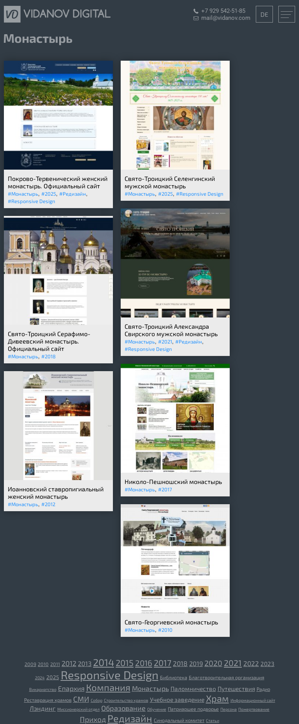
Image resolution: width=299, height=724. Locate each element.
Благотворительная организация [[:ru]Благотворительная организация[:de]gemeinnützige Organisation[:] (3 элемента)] (226, 677)
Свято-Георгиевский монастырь (171, 622)
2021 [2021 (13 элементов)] (233, 663)
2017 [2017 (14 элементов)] (162, 662)
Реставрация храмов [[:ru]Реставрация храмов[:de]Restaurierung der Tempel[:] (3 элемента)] (48, 700)
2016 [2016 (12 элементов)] (143, 663)
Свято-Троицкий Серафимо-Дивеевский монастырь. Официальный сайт (49, 341)
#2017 (165, 489)
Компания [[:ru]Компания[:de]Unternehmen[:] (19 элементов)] (108, 687)
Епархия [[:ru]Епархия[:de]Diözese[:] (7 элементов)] (71, 688)
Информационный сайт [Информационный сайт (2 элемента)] (252, 700)
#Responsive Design (31, 201)
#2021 (165, 341)
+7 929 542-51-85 (223, 10)
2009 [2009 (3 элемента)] (30, 664)
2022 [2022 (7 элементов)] (251, 663)
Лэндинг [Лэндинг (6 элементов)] (43, 708)
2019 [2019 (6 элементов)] (196, 663)
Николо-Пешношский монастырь (173, 481)
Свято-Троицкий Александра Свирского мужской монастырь (171, 330)
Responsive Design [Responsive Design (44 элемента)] (109, 675)
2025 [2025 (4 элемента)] (52, 677)
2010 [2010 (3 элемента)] (43, 664)
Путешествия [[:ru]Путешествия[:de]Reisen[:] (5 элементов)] (236, 688)
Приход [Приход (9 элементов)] (93, 719)
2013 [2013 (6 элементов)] (84, 663)
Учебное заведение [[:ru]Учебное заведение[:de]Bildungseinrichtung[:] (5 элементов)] (177, 699)
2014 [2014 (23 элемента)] (103, 662)
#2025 (48, 194)
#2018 (48, 356)
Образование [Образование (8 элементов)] (123, 708)
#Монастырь (23, 194)
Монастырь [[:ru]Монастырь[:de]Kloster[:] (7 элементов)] (150, 688)
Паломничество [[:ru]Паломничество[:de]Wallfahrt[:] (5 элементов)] (193, 688)
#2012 (48, 504)
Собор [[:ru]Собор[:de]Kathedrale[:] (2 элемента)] (96, 700)
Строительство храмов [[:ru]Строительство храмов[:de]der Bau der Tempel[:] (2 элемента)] (126, 700)
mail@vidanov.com (225, 17)
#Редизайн (72, 194)
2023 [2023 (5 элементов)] (267, 663)
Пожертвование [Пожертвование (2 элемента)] (253, 709)
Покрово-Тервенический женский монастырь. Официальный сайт (57, 182)
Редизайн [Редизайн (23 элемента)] (129, 718)
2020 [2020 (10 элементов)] (213, 663)
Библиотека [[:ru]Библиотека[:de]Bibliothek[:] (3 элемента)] (173, 677)
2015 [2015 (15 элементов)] (125, 662)
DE (264, 14)
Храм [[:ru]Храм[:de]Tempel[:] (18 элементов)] (217, 698)
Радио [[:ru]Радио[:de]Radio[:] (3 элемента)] (263, 689)
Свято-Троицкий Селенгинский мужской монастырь (170, 182)
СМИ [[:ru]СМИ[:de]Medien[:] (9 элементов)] (81, 698)
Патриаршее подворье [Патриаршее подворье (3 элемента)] (193, 709)
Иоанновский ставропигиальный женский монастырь (56, 492)
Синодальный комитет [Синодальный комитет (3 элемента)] (179, 720)
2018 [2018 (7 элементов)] (180, 663)
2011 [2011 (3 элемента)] (55, 664)
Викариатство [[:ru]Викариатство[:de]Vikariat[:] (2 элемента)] (42, 689)
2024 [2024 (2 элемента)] (40, 677)
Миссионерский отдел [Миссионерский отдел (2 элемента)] (78, 709)
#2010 (165, 630)
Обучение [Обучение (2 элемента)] (156, 709)
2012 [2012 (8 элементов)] (69, 663)
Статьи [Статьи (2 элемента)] (212, 720)
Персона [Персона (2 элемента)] (228, 709)
